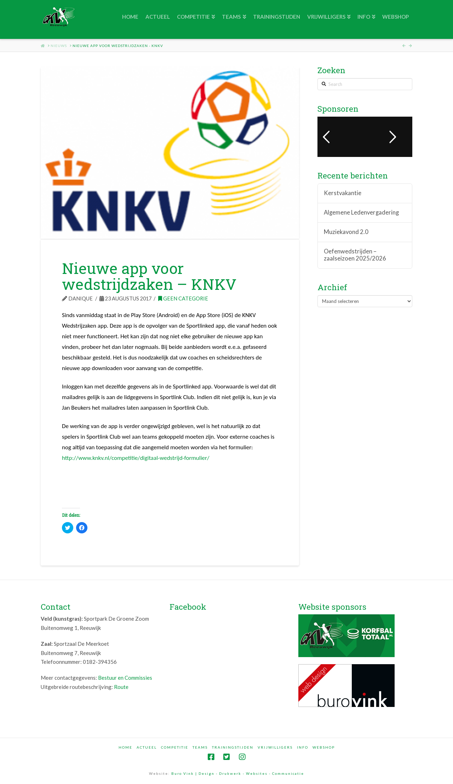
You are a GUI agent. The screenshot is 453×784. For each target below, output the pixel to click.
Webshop (323, 747)
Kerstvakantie (342, 193)
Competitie (174, 747)
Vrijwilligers (275, 747)
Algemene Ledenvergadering (361, 212)
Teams (200, 747)
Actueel (147, 747)
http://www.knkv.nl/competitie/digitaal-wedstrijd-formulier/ (136, 458)
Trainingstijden (232, 747)
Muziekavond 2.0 (346, 232)
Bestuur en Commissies (125, 677)
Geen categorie (183, 299)
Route (121, 687)
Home (125, 747)
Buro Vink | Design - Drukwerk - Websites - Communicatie (237, 773)
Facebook (188, 606)
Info (302, 747)
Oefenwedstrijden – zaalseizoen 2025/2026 (355, 255)
